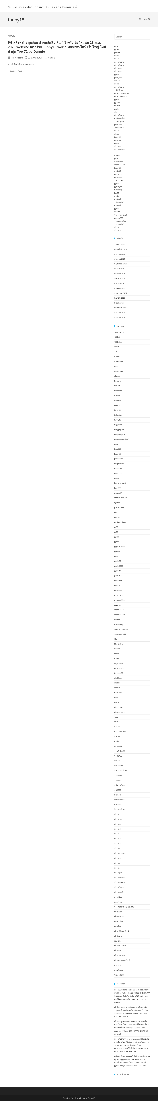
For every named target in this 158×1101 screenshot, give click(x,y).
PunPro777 (118, 585)
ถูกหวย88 (118, 746)
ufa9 (116, 697)
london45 (118, 473)
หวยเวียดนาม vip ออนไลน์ (124, 907)
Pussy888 (118, 590)
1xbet (116, 347)
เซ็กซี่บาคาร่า (119, 916)
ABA (116, 366)
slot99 (116, 55)
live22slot (118, 468)
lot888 (116, 478)
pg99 (116, 532)
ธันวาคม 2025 (119, 259)
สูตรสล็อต (118, 902)
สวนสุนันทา (118, 897)
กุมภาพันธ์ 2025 (120, 307)
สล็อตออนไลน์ (119, 149)
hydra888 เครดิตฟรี (121, 439)
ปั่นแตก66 (118, 212)
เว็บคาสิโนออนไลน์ (121, 931)
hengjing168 (119, 429)
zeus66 (117, 722)
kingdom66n (119, 464)
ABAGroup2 (119, 371)
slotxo (116, 84)
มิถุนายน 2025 (119, 288)
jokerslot (117, 140)
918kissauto (119, 361)
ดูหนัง (116, 196)
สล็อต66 (117, 59)
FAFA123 (117, 405)
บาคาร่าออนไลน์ (120, 215)
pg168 (116, 49)
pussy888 (118, 77)
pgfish (116, 541)
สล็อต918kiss (119, 853)
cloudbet (117, 400)
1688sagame (119, 332)
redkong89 (118, 595)
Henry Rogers (17, 57)
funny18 (146, 19)
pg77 (116, 527)
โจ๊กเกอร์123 (119, 127)
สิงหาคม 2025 (119, 278)
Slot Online (118, 644)
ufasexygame (119, 712)
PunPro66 (118, 580)
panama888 (119, 507)
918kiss (117, 155)
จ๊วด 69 (117, 736)
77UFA (117, 351)
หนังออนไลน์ (119, 202)
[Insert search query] (132, 36)
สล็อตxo (117, 146)
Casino (117, 395)
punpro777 (118, 218)
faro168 (117, 410)
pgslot (116, 74)
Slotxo (116, 653)
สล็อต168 (118, 230)
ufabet (117, 702)
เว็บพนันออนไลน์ (120, 946)
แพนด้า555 (118, 970)
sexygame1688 (120, 634)
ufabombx (118, 707)
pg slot (117, 102)
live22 (116, 193)
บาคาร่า (117, 80)
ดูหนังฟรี (117, 171)
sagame (117, 605)
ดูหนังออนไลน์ (119, 118)
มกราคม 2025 (119, 312)
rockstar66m (119, 600)
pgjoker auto (119, 546)
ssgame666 (118, 663)
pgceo (116, 537)
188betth (118, 342)
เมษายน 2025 (119, 298)
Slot (115, 639)
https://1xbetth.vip (121, 93)
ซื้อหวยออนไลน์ (120, 221)
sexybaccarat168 (121, 629)
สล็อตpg (117, 863)
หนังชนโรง (118, 161)
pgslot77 (117, 208)
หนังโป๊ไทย (118, 90)
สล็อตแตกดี (118, 892)
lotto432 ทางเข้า (120, 483)
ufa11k (117, 683)
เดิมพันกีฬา (118, 921)
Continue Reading (19, 71)
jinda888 (117, 449)
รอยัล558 (117, 804)
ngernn (117, 502)
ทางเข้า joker (119, 121)
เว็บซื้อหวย (118, 936)
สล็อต (116, 131)
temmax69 (118, 673)
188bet (117, 337)
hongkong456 (119, 434)
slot (115, 112)
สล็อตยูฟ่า (118, 872)
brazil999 (118, 390)
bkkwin (117, 385)
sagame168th (119, 165)
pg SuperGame (120, 522)
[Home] (140, 19)
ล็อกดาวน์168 (119, 809)
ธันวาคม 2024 (119, 317)
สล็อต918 (118, 848)
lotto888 (117, 488)
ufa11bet (118, 678)
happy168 (118, 425)
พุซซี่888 (117, 790)
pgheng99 (118, 186)
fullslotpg (118, 190)
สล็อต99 (117, 858)
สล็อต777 (118, 838)
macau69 (118, 493)
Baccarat (117, 381)
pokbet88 (118, 576)
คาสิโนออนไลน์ (120, 731)
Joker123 (117, 454)
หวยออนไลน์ (119, 224)
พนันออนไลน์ (119, 785)
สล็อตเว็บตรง (119, 62)
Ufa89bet (118, 692)
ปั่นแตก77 (118, 780)
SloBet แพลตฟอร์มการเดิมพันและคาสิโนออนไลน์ (42, 7)
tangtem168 (119, 668)
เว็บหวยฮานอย (119, 955)
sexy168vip (118, 624)
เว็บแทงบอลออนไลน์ (122, 960)
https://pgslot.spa (121, 96)
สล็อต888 (118, 68)
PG (115, 512)
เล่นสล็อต (117, 926)
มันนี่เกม (117, 795)
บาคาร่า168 (118, 180)
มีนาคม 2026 (119, 244)
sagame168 (119, 610)
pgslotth (117, 571)
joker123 (117, 46)
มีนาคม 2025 (119, 303)
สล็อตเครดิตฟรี (120, 882)
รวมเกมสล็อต (119, 800)
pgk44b (117, 551)
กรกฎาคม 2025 (120, 283)
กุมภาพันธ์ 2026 (120, 249)
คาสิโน (117, 726)
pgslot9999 (118, 566)
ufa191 (117, 688)
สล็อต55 (117, 824)
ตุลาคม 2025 (119, 269)
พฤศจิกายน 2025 (120, 264)
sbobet (117, 619)
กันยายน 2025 (119, 273)
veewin (117, 717)
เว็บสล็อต (117, 951)
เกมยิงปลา (118, 912)
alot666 (117, 376)
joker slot (118, 124)
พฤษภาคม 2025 (120, 293)
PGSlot (117, 556)
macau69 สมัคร (120, 498)
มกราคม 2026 (119, 254)
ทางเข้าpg (118, 756)
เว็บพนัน (117, 941)
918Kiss (117, 356)
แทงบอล (117, 965)
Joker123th (118, 459)
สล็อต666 (118, 834)
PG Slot (117, 517)
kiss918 (117, 106)
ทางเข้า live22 (119, 751)
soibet (116, 658)
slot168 (117, 648)
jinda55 (117, 52)
